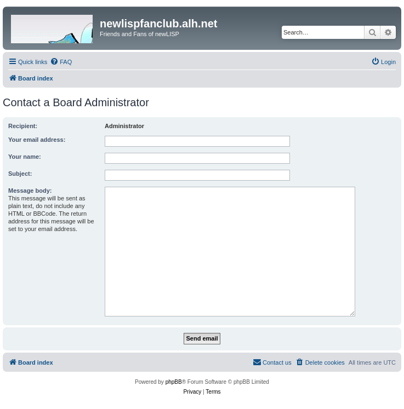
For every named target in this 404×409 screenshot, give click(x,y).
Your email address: (36, 139)
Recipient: (22, 126)
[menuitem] (61, 61)
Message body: (30, 190)
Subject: (20, 173)
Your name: (24, 156)
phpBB (174, 382)
